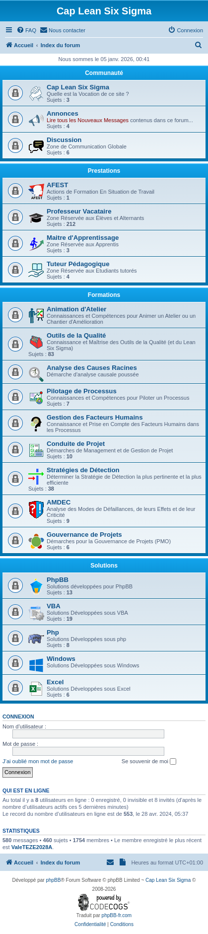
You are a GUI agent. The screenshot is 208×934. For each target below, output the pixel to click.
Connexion (18, 716)
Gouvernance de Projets (84, 534)
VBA (54, 606)
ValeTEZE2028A (32, 847)
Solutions (104, 565)
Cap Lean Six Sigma (78, 87)
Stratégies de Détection (83, 470)
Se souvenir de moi (149, 761)
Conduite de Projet (76, 443)
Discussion (64, 140)
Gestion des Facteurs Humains (94, 417)
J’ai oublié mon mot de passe (37, 761)
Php (53, 632)
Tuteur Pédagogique (78, 264)
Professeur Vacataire (79, 211)
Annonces (62, 113)
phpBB (53, 880)
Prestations (104, 170)
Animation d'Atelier (76, 309)
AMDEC (58, 502)
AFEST (57, 185)
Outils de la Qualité (76, 335)
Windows (61, 658)
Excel (55, 682)
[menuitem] (26, 30)
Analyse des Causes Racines (92, 367)
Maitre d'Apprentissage (83, 237)
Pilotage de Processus (82, 391)
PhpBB (58, 579)
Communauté (104, 73)
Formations (104, 294)
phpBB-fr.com (117, 915)
